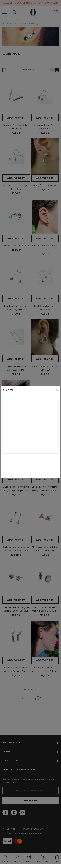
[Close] (57, 390)
